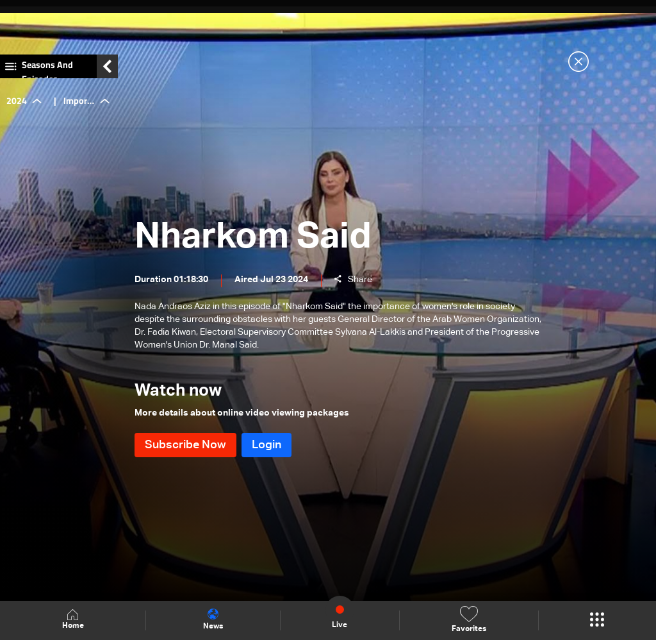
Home (73, 619)
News (213, 619)
